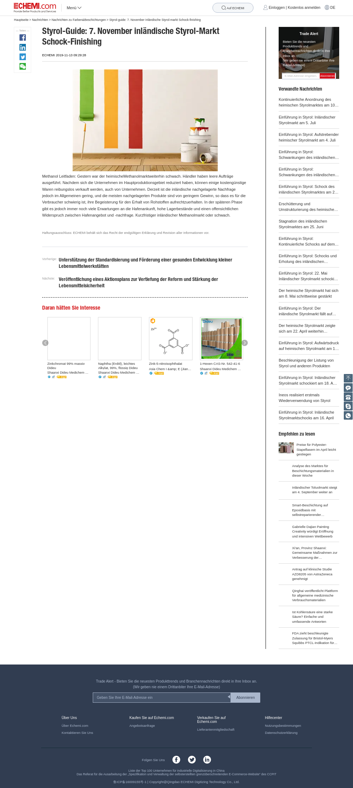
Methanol (50, 176)
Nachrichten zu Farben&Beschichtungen (79, 20)
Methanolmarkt (136, 176)
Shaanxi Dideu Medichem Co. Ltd (69, 372)
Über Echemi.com (75, 725)
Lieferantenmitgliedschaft (215, 729)
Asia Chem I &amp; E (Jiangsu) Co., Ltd (170, 369)
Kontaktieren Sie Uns (77, 733)
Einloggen (277, 8)
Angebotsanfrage (142, 725)
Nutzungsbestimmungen (283, 725)
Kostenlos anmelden (304, 8)
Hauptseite (21, 20)
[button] (45, 342)
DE (332, 8)
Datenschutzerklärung (281, 733)
